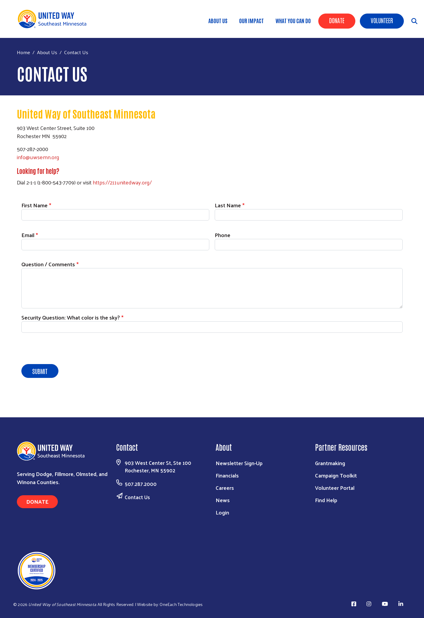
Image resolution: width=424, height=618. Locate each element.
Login (222, 512)
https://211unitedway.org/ (122, 182)
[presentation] (67, 349)
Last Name (228, 205)
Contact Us (137, 497)
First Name (34, 205)
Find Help (326, 500)
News (223, 500)
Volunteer (382, 20)
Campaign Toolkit (336, 475)
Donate (336, 20)
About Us (217, 20)
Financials (227, 475)
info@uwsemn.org (38, 157)
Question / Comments (48, 264)
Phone (222, 235)
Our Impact (251, 20)
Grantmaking (330, 463)
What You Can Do (293, 20)
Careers (225, 487)
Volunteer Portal (334, 487)
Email (27, 235)
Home (23, 52)
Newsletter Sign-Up (239, 463)
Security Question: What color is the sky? (70, 317)
